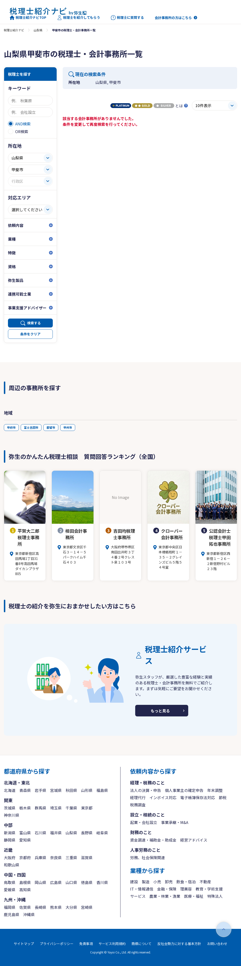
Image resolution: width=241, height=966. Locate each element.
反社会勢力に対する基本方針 (179, 943)
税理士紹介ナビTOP (28, 17)
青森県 (25, 790)
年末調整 (215, 790)
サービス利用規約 (112, 943)
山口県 (71, 882)
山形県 (87, 790)
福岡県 (9, 907)
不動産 (205, 881)
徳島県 (87, 882)
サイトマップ (24, 943)
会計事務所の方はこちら (173, 17)
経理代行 (138, 797)
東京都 (87, 808)
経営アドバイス (193, 840)
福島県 (102, 790)
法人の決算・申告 (145, 790)
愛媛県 (9, 889)
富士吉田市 (31, 427)
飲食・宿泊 (186, 881)
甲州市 (67, 427)
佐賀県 (25, 907)
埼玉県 (56, 808)
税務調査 (138, 805)
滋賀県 (87, 857)
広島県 (56, 882)
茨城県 (9, 808)
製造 (145, 881)
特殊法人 (215, 896)
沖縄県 (29, 914)
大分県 (71, 907)
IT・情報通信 (141, 889)
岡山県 (40, 882)
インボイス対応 (162, 797)
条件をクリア (30, 334)
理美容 (186, 889)
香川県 (102, 882)
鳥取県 (9, 882)
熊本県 (56, 907)
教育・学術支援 (209, 889)
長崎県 (40, 907)
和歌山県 (11, 865)
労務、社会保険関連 (147, 857)
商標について (141, 943)
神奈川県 (11, 815)
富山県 (25, 833)
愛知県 (25, 840)
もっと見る (160, 711)
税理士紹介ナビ (14, 30)
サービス (138, 896)
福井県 (56, 833)
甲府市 (11, 427)
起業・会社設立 (143, 822)
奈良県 (56, 857)
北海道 (9, 790)
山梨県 (38, 30)
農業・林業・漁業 (164, 896)
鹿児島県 (11, 914)
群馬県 (40, 808)
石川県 (40, 833)
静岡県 (9, 840)
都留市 (51, 427)
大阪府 (9, 857)
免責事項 (86, 943)
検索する (34, 322)
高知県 (25, 889)
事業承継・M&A (174, 822)
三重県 (71, 857)
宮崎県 (87, 907)
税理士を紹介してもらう (78, 17)
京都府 (25, 857)
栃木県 (25, 808)
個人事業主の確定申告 (184, 790)
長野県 (87, 833)
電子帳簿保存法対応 (197, 797)
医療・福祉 (193, 896)
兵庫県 (40, 857)
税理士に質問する (127, 17)
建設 (134, 881)
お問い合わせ (217, 943)
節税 (223, 797)
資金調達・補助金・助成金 (153, 840)
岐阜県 (102, 833)
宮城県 (56, 790)
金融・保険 (166, 889)
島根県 (25, 882)
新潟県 (9, 833)
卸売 (169, 881)
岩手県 (40, 790)
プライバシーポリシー (57, 943)
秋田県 (71, 790)
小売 (157, 881)
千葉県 (71, 808)
